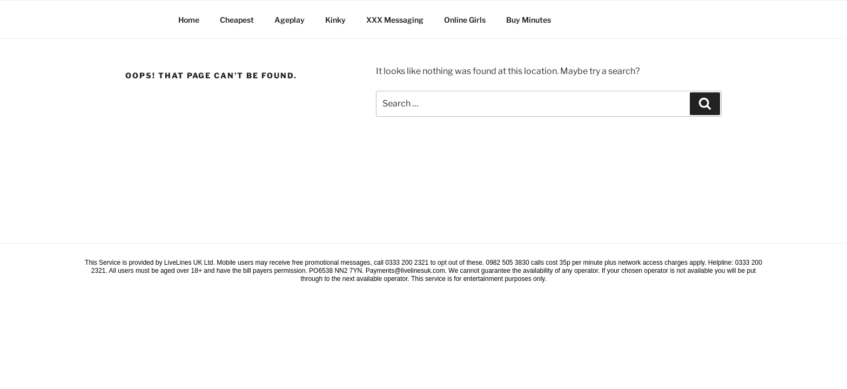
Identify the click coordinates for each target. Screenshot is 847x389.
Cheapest (237, 19)
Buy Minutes (528, 19)
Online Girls (465, 19)
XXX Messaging (395, 19)
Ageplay (289, 19)
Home (188, 19)
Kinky (335, 19)
